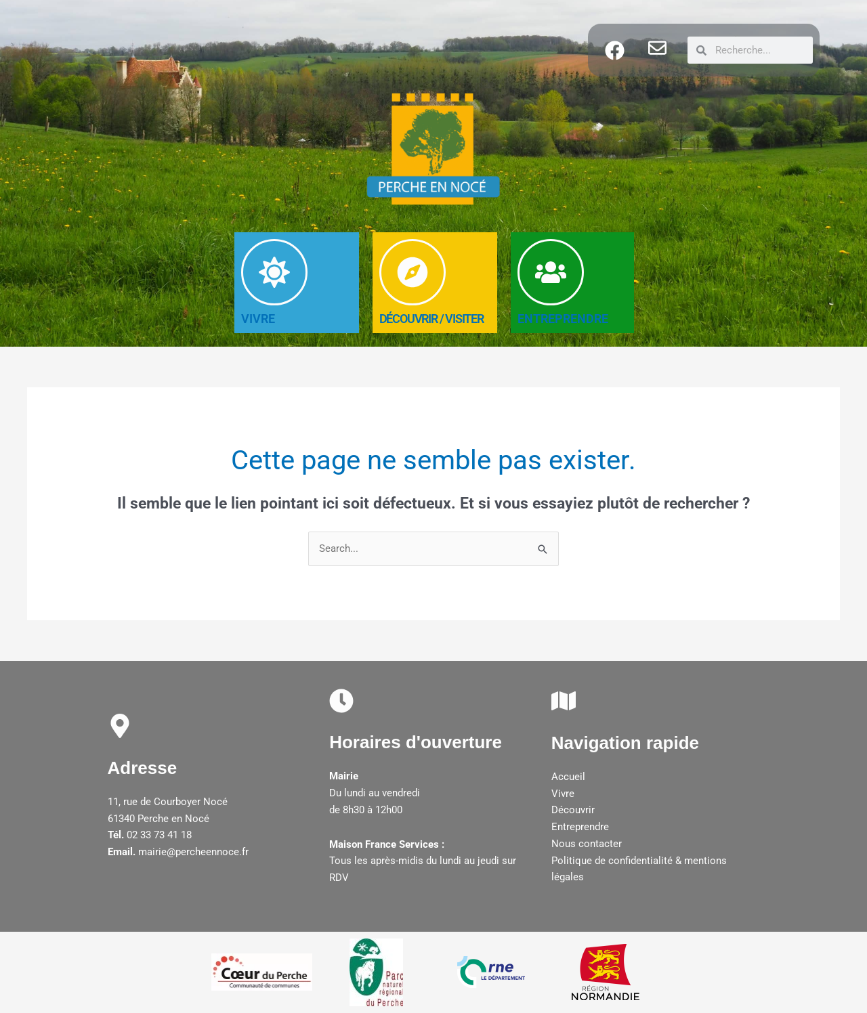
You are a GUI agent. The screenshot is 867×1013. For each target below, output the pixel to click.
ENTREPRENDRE (562, 318)
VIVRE (258, 318)
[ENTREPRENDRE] (550, 272)
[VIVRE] (274, 272)
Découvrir (573, 810)
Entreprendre (580, 827)
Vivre (562, 794)
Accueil (568, 777)
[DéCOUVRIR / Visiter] (412, 272)
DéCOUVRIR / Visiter (431, 318)
